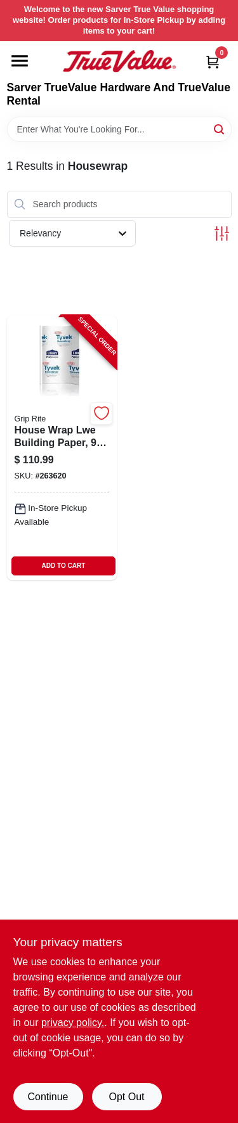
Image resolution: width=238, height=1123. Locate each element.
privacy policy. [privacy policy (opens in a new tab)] (72, 1022)
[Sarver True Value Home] (119, 61)
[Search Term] (119, 129)
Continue (47, 1096)
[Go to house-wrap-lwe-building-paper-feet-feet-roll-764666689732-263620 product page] (62, 448)
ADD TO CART (64, 565)
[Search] (220, 128)
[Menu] (19, 61)
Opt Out (126, 1096)
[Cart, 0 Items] (212, 61)
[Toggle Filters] (222, 233)
